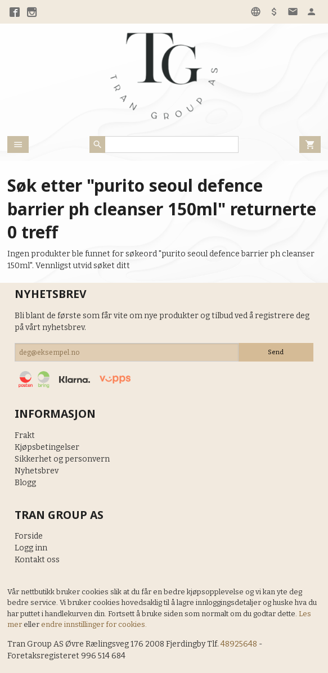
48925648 (239, 644)
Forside (29, 536)
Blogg (25, 482)
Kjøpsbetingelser (47, 447)
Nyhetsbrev (37, 471)
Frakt (25, 435)
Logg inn (31, 548)
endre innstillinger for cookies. (94, 624)
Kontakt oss (37, 559)
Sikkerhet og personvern (62, 459)
